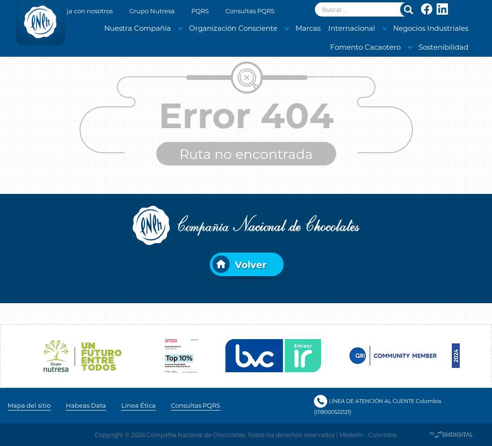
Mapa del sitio (29, 405)
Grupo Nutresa (152, 11)
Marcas (308, 28)
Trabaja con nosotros (81, 11)
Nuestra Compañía (137, 28)
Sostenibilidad (443, 47)
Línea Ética (138, 405)
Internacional (351, 28)
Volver (251, 264)
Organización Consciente (233, 28)
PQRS (200, 11)
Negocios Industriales (430, 28)
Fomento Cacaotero (365, 47)
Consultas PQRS (250, 11)
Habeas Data (86, 405)
